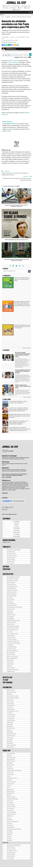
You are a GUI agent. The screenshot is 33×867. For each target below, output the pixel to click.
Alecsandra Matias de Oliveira (13, 577)
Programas (9, 755)
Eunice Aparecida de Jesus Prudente (14, 607)
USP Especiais (10, 833)
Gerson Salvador (10, 616)
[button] (29, 12)
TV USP (5, 680)
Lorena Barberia (10, 645)
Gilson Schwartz (10, 703)
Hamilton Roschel (11, 624)
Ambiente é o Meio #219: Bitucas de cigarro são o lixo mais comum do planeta (21, 279)
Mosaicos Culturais (11, 797)
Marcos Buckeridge (11, 652)
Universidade (16, 536)
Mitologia (9, 795)
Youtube (10, 129)
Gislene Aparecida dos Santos (13, 620)
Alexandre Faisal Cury (11, 692)
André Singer (9, 694)
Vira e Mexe (9, 838)
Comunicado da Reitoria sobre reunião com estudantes (18, 402)
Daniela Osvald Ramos (11, 594)
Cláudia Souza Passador (12, 590)
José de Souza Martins (12, 639)
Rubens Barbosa (10, 747)
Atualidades (6, 37)
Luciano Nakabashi (20, 37)
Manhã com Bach (10, 791)
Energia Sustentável (11, 557)
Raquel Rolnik (10, 743)
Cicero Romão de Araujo (12, 586)
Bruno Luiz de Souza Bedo (12, 696)
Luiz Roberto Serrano (11, 648)
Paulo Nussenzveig (11, 735)
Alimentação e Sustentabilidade (13, 549)
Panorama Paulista (11, 559)
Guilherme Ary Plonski (11, 622)
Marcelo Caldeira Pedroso (12, 650)
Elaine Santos (10, 601)
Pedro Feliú (9, 665)
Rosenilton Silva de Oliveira (12, 669)
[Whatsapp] (7, 45)
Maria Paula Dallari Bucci (12, 658)
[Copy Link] (15, 45)
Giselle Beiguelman (11, 705)
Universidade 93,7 (10, 827)
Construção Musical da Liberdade (14, 770)
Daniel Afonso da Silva (11, 592)
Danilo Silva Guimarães (12, 596)
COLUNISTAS (7, 687)
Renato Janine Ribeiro (11, 745)
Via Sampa (9, 836)
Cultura (16, 526)
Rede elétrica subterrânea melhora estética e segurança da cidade (16, 260)
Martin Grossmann (11, 728)
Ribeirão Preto (7, 542)
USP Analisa (9, 831)
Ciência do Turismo (11, 551)
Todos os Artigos (27, 397)
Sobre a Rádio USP (11, 753)
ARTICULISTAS (8, 574)
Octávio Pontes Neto (11, 733)
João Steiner (9, 713)
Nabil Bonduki (10, 732)
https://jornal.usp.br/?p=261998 (10, 40)
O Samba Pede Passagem (12, 799)
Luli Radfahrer (10, 722)
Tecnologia (16, 534)
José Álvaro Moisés (11, 715)
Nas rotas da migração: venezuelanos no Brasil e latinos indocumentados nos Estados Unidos (22, 354)
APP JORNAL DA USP (7, 507)
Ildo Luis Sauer (10, 631)
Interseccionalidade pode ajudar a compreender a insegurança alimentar (22, 371)
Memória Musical (10, 793)
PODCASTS (7, 547)
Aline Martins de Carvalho (12, 580)
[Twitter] (5, 45)
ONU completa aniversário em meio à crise (16, 239)
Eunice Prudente (10, 701)
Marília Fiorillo (10, 724)
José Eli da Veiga (10, 718)
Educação (16, 530)
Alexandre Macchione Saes (12, 579)
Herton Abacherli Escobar (12, 630)
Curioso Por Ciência (11, 553)
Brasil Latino (9, 766)
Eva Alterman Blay (11, 609)
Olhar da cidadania (11, 804)
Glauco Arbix (9, 707)
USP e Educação (10, 563)
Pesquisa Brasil (10, 810)
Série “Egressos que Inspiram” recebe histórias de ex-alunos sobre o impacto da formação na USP (19, 429)
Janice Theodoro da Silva (12, 633)
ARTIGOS (6, 566)
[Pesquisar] (29, 271)
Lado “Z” (9, 787)
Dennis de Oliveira (10, 599)
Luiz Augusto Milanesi (11, 647)
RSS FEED (4, 509)
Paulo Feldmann (10, 664)
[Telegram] (11, 45)
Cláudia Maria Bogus (11, 588)
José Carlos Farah (11, 716)
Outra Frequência (10, 808)
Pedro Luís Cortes (11, 667)
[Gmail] (13, 45)
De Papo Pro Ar (10, 772)
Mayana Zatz (10, 730)
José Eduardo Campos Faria (13, 641)
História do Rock (10, 783)
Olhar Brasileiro (10, 802)
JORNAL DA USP (16, 2)
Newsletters (5, 468)
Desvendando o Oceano (12, 555)
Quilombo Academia (11, 814)
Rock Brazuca (10, 819)
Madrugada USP (10, 789)
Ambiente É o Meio (11, 761)
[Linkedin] (9, 45)
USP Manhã (9, 834)
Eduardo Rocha (10, 699)
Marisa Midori (10, 726)
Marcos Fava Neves (11, 654)
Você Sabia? (9, 840)
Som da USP (9, 823)
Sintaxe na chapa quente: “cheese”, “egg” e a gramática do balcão (22, 386)
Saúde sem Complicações (12, 821)
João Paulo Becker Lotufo (12, 711)
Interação (9, 785)
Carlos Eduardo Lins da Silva (13, 698)
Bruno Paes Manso (11, 582)
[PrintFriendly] (18, 45)
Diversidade (16, 528)
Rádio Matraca (10, 816)
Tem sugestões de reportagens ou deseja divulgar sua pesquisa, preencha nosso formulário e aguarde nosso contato (15, 458)
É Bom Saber (9, 780)
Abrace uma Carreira (11, 757)
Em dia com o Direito (11, 782)
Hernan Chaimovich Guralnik (13, 628)
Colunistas (12, 37)
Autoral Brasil (10, 763)
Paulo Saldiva (10, 739)
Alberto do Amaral (11, 690)
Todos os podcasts (27, 348)
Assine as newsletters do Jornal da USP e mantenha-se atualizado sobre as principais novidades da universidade (14, 470)
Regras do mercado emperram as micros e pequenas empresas (16, 205)
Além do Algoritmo (11, 759)
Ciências (16, 524)
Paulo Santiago (10, 737)
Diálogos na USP (10, 774)
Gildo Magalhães (10, 618)
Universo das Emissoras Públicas (14, 829)
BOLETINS (5, 842)
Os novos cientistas (11, 806)
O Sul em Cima (10, 800)
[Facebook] (3, 45)
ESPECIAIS (6, 569)
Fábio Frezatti (10, 611)
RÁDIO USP (6, 750)
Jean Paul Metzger (11, 635)
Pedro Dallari (9, 741)
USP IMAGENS (7, 682)
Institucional (16, 532)
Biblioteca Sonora (11, 765)
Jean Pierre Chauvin (11, 637)
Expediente (5, 493)
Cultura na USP (10, 768)
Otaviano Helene (10, 660)
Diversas (9, 776)
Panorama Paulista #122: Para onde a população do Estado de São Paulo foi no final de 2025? (22, 326)
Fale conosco (5, 462)
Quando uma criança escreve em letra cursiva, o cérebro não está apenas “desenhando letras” (18, 409)
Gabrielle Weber (10, 613)
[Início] (3, 17)
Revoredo (9, 817)
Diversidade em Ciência (12, 778)
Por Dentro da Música (11, 812)
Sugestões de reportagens (9, 456)
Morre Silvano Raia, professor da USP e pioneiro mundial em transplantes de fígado (18, 422)
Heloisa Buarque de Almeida (13, 626)
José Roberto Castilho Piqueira (13, 643)
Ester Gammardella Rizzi (12, 605)
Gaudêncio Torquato (11, 614)
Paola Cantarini (10, 662)
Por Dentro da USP (11, 561)
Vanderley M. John (11, 671)
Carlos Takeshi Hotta (11, 584)
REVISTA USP (7, 677)
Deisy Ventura (10, 597)
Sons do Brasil (10, 825)
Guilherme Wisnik (10, 709)
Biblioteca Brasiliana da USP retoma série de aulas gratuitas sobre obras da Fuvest (19, 416)
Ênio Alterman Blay (11, 603)
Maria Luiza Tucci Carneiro (12, 656)
